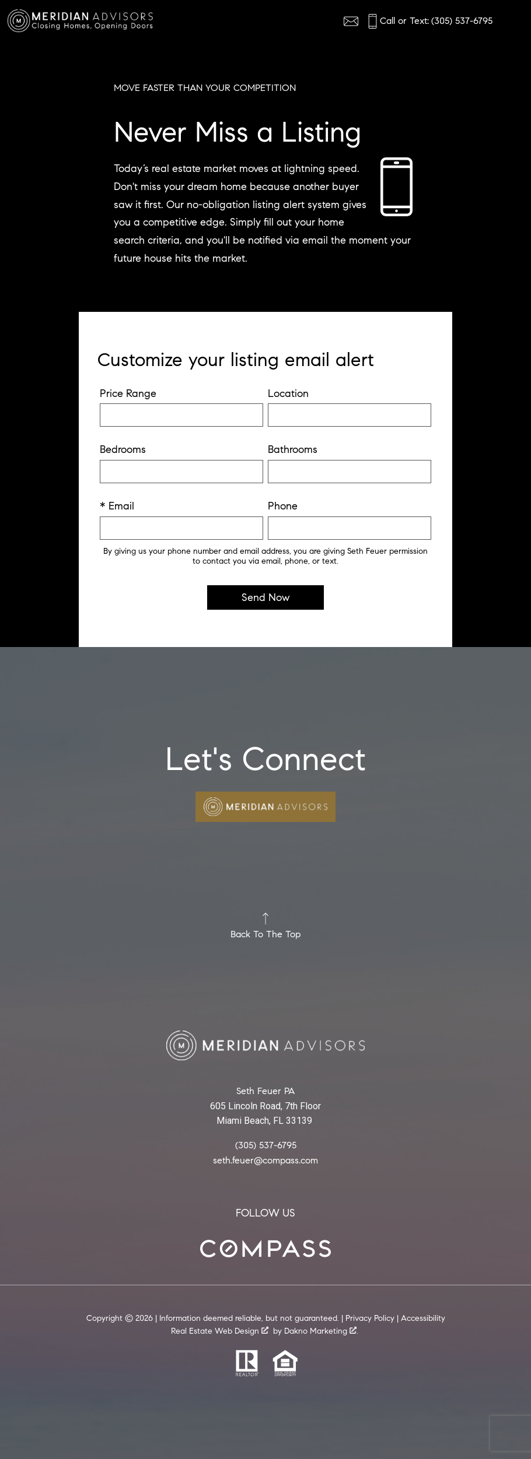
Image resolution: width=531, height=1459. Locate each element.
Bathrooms (292, 449)
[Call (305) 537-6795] (428, 21)
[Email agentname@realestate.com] (351, 21)
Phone (283, 506)
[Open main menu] (510, 21)
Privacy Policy (369, 1318)
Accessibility (423, 1318)
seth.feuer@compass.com (265, 1159)
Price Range (128, 393)
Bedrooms (123, 449)
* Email (117, 506)
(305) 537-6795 (265, 1144)
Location (288, 393)
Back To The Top (265, 926)
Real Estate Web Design (219, 1332)
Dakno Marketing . (321, 1332)
